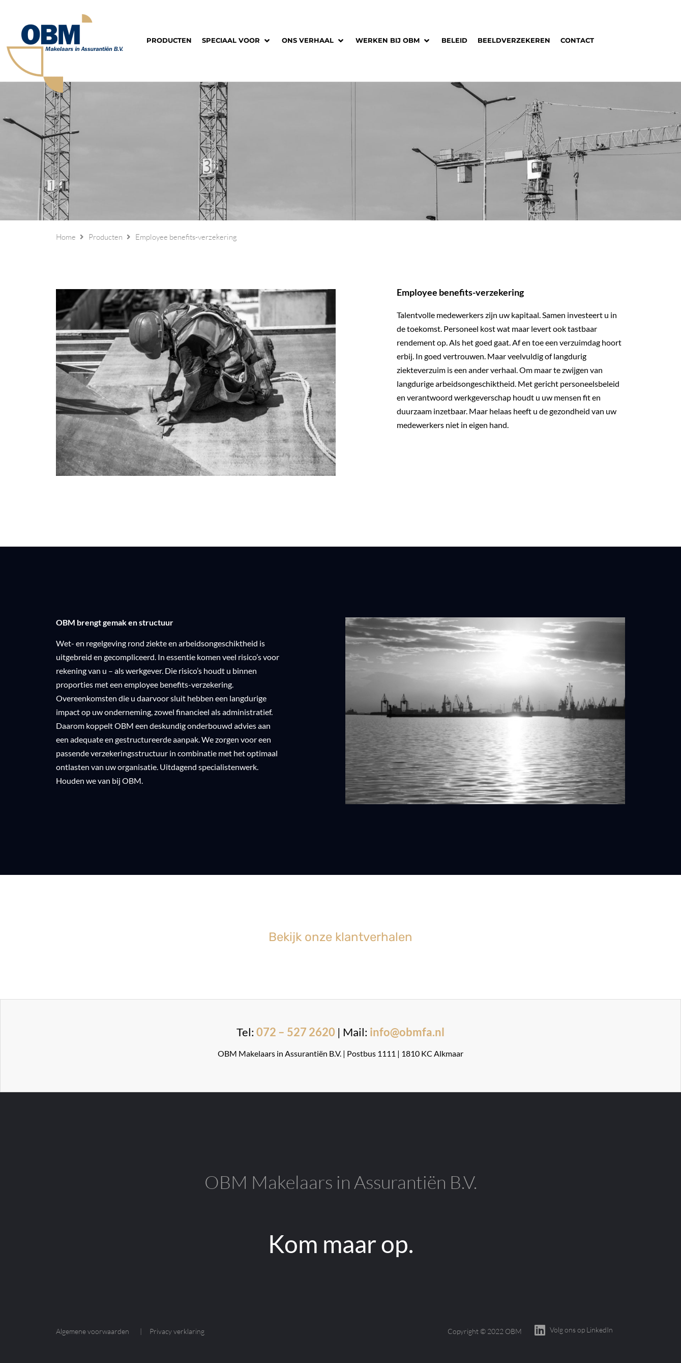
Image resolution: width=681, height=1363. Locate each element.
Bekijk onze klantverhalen (340, 937)
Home (66, 237)
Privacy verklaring (177, 1331)
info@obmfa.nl (407, 1032)
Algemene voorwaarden (92, 1331)
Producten (105, 237)
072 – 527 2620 (295, 1032)
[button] (237, 40)
